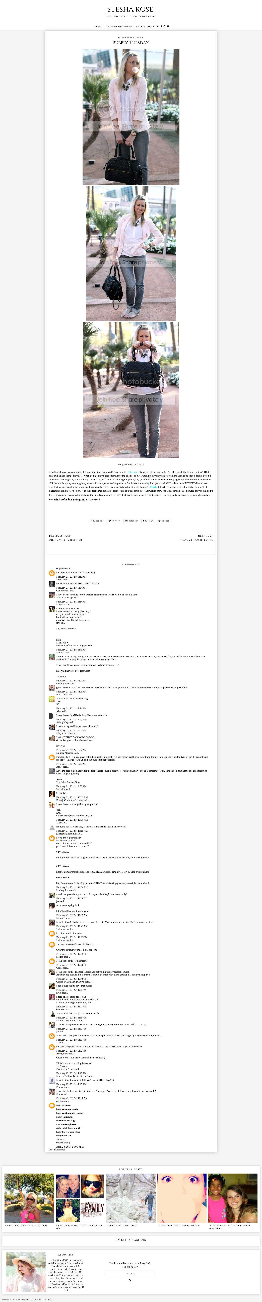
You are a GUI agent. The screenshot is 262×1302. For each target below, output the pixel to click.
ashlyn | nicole (63, 733)
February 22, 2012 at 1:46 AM (71, 1073)
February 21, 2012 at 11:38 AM (72, 898)
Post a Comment (57, 1149)
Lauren (59, 918)
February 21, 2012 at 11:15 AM (72, 830)
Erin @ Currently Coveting (70, 800)
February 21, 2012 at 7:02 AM (71, 680)
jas (57, 901)
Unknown (61, 929)
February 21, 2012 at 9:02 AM (71, 750)
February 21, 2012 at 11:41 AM (72, 926)
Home (98, 26)
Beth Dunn (61, 694)
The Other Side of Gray (68, 782)
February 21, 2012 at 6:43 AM (71, 649)
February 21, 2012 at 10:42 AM (72, 797)
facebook (97, 521)
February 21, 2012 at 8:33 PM (71, 1039)
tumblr (148, 521)
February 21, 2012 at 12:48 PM (71, 965)
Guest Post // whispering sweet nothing (229, 1227)
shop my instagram (119, 26)
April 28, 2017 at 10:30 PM (70, 1146)
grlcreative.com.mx (66, 833)
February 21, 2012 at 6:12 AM (71, 576)
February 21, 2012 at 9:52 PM (71, 1050)
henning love (62, 683)
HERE (116, 495)
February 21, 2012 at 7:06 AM (71, 691)
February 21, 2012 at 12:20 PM (71, 954)
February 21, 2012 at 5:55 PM (71, 1017)
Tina (58, 822)
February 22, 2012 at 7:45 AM (71, 1084)
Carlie (59, 967)
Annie (59, 766)
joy (57, 1031)
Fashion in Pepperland (67, 1069)
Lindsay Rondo (64, 890)
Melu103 (60, 604)
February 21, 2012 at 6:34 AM (71, 587)
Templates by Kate (43, 1299)
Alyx (58, 711)
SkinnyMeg (62, 722)
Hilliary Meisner (64, 753)
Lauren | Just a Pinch (66, 1020)
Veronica (60, 789)
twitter (114, 521)
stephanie (61, 568)
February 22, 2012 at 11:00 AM (72, 1098)
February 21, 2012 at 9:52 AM (71, 786)
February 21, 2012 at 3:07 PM (71, 1006)
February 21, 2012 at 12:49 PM (71, 979)
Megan (59, 956)
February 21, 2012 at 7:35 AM (71, 719)
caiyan (59, 1101)
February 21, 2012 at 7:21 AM (71, 708)
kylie (58, 992)
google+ (164, 521)
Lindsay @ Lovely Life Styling (72, 1076)
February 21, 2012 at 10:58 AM (72, 819)
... (57, 1042)
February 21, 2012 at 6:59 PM (71, 1028)
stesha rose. (131, 9)
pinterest (131, 521)
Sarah (59, 579)
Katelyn (60, 652)
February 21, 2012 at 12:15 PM (71, 937)
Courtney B (62, 590)
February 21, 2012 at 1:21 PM (71, 990)
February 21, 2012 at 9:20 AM (71, 764)
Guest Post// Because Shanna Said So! (79, 1227)
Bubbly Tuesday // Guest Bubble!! (179, 1225)
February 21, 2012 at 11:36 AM (72, 887)
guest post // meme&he (122, 1225)
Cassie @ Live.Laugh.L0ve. (70, 981)
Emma (59, 1087)
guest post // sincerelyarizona (26, 1225)
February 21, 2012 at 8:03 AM (71, 730)
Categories (144, 26)
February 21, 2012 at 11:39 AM (72, 915)
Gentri (59, 1009)
